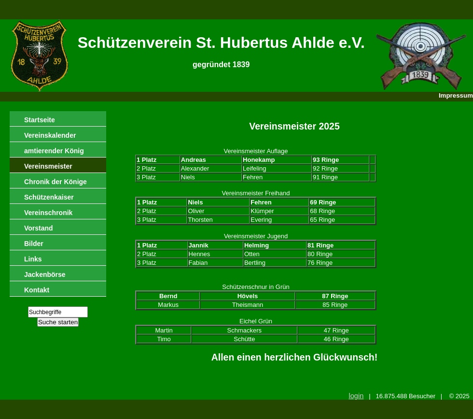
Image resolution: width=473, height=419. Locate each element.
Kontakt (36, 290)
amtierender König (54, 151)
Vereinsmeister (48, 166)
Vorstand (38, 228)
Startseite (39, 120)
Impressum (456, 95)
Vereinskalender (50, 135)
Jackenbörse (45, 274)
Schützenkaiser (49, 197)
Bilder (33, 243)
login (355, 396)
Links (33, 259)
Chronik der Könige (55, 182)
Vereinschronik (48, 213)
